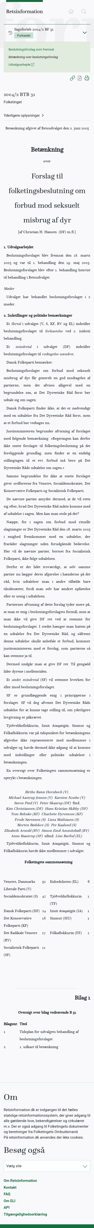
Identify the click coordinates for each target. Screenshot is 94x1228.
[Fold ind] (84, 32)
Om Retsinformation (20, 1180)
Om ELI (9, 1201)
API (7, 1207)
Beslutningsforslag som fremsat (31, 49)
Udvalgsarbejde (21, 64)
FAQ (7, 1194)
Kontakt (10, 1187)
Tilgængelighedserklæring (25, 1214)
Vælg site (14, 1166)
